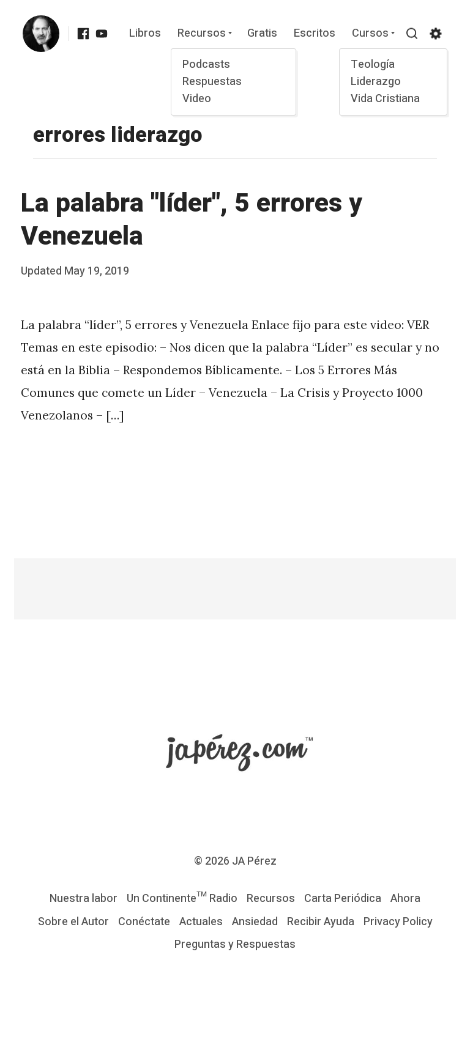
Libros (145, 34)
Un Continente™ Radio (182, 898)
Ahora (405, 898)
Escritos (314, 34)
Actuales (201, 922)
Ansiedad (255, 922)
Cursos (369, 34)
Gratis (262, 34)
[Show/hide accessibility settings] (435, 33)
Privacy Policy (398, 922)
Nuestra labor (84, 898)
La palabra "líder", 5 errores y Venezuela (191, 220)
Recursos (201, 34)
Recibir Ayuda (320, 922)
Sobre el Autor (73, 922)
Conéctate (144, 922)
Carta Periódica (342, 898)
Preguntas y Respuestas (235, 944)
